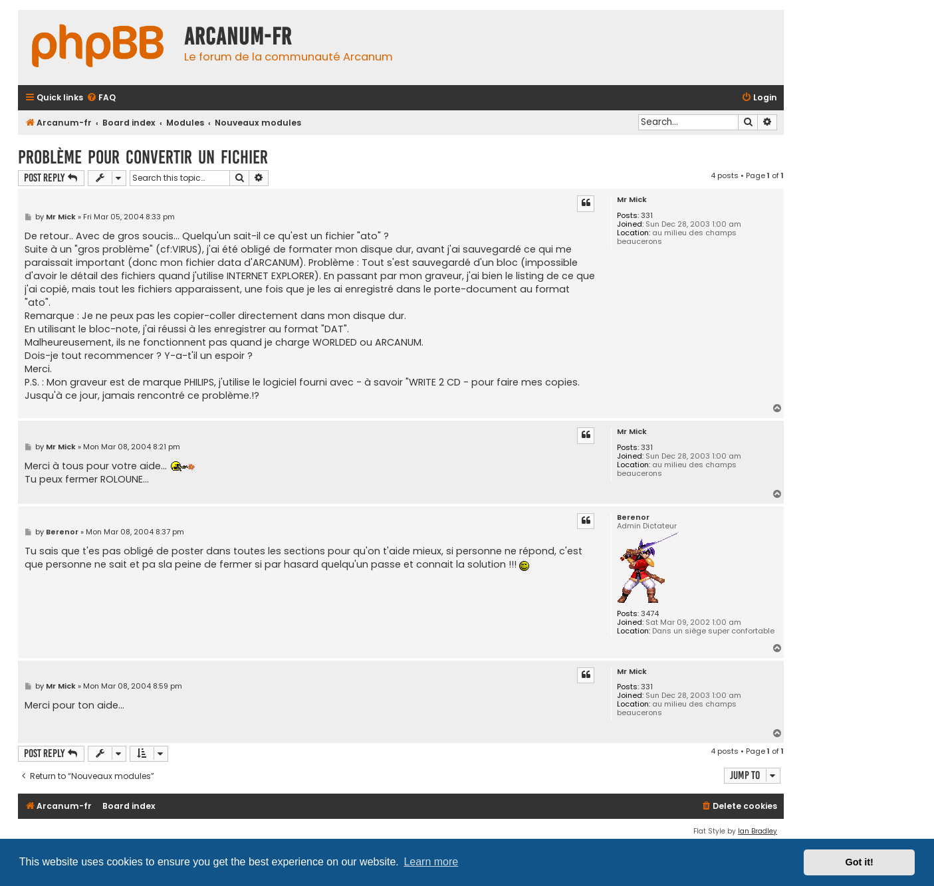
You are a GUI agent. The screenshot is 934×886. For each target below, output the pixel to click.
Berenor (633, 517)
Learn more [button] (431, 861)
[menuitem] (101, 98)
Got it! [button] (860, 862)
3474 (650, 613)
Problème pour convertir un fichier (143, 157)
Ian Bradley (757, 831)
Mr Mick (632, 199)
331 (647, 215)
